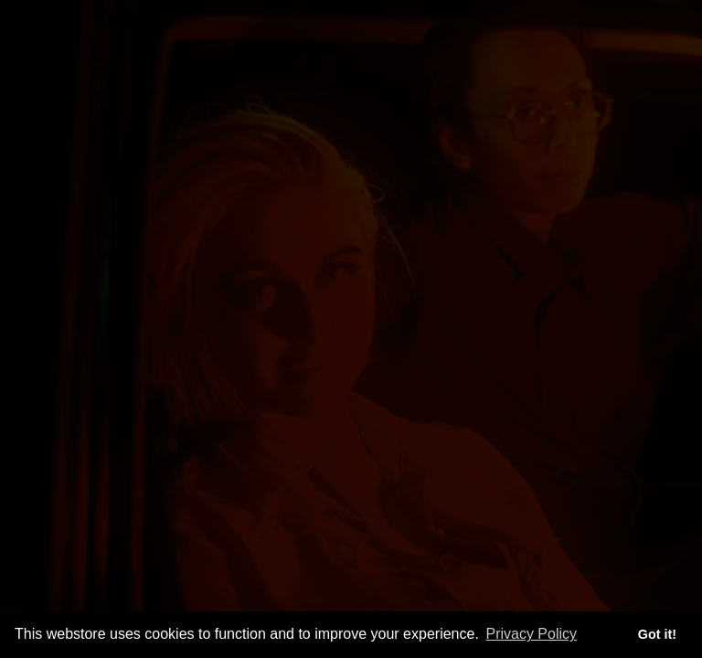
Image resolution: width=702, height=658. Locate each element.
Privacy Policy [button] (531, 634)
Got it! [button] (657, 634)
